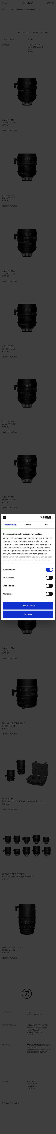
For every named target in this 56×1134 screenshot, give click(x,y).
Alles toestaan (28, 606)
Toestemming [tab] (10, 525)
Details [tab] (28, 525)
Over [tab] (46, 525)
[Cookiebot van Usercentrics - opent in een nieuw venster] (41, 517)
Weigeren (27, 614)
